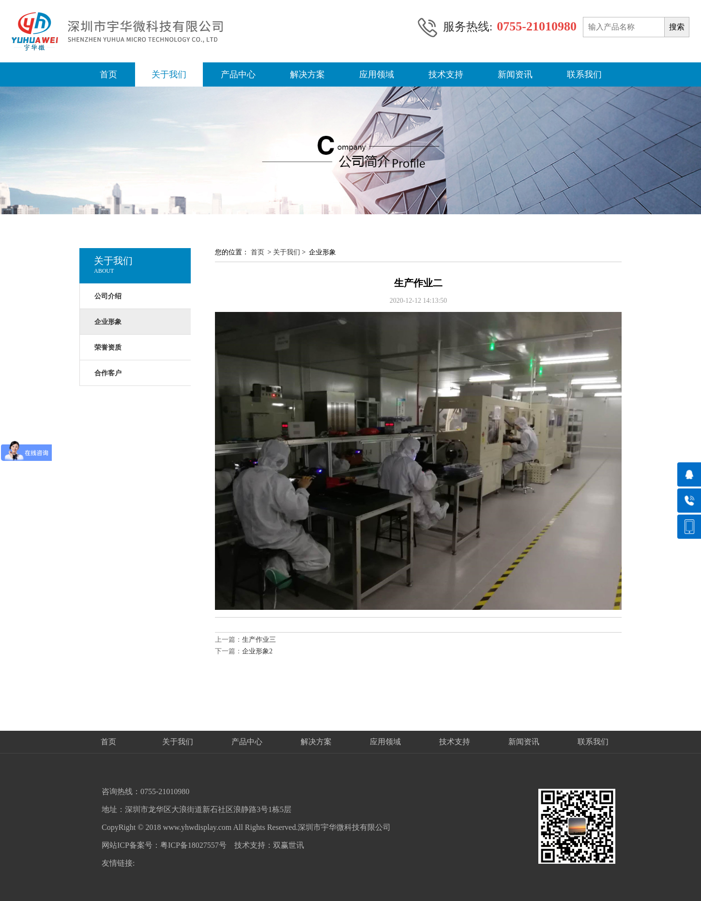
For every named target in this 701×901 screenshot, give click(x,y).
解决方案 (307, 74)
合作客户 (108, 373)
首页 (108, 74)
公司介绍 (108, 296)
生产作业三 (259, 639)
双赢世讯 (288, 845)
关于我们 (169, 74)
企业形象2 (257, 651)
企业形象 (108, 321)
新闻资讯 (515, 74)
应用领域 (376, 74)
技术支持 (445, 74)
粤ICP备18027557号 (193, 845)
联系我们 (584, 74)
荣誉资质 (108, 347)
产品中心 (238, 74)
